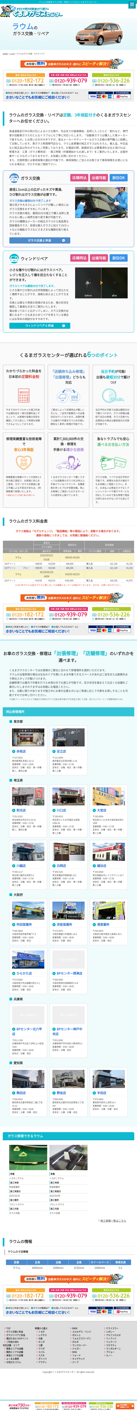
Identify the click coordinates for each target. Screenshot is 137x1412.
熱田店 (19, 1112)
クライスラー (112, 1347)
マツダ (41, 1367)
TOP (8, 1347)
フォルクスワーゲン (81, 1357)
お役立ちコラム (13, 1381)
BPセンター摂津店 (67, 992)
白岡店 (59, 884)
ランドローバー (79, 1364)
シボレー (110, 1350)
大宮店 (99, 829)
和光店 (19, 829)
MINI (74, 1371)
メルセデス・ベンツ (81, 1350)
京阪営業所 (62, 943)
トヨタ (12, 73)
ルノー (109, 1374)
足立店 (59, 770)
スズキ (41, 1374)
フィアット (111, 1357)
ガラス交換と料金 (14, 1350)
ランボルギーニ (113, 1367)
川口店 (59, 829)
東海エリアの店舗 (14, 1374)
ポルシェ (76, 1354)
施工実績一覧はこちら (113, 1240)
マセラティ (111, 1364)
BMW (74, 1347)
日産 (40, 1357)
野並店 (59, 1112)
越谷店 (99, 884)
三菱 (40, 1364)
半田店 (99, 1112)
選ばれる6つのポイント (17, 1357)
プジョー (110, 1371)
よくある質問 (12, 1377)
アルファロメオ (113, 1354)
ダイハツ (42, 1377)
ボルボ (75, 1361)
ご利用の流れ (12, 1361)
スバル (41, 1371)
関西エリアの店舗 (14, 1371)
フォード (76, 1374)
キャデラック (78, 1377)
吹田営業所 (22, 943)
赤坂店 (19, 770)
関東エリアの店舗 (14, 1367)
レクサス (42, 1354)
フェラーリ (111, 1361)
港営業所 (101, 943)
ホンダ (41, 1361)
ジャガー (76, 1367)
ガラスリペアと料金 (15, 1354)
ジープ (75, 1381)
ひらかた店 (22, 992)
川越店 (19, 884)
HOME (5, 73)
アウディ (42, 1381)
